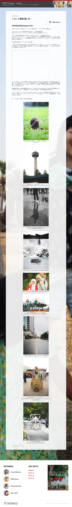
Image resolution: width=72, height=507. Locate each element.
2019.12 (31, 473)
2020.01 (31, 470)
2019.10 (31, 478)
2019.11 (31, 475)
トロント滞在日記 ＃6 (60, 454)
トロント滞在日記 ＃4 (12, 454)
